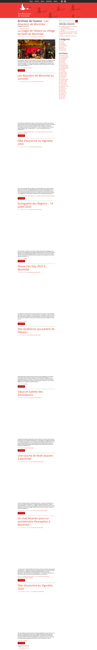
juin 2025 (62, 61)
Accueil (31, 1)
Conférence (63, 44)
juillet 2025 (63, 60)
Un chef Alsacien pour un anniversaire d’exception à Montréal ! (34, 521)
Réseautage (31, 448)
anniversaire (46, 576)
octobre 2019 (63, 82)
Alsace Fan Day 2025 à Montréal (31, 267)
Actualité (29, 68)
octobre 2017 (63, 89)
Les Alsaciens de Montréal (33, 22)
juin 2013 (62, 98)
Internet (62, 47)
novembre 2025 (64, 57)
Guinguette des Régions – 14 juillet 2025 (35, 205)
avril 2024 (62, 71)
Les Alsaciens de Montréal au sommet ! (36, 77)
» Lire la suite (21, 70)
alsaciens (43, 132)
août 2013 (62, 97)
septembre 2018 (64, 86)
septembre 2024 (64, 68)
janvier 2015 (63, 91)
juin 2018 (62, 87)
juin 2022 (62, 78)
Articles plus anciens (23, 28)
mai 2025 (62, 62)
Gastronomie (30, 132)
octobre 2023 (63, 73)
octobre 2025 (63, 58)
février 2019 (63, 83)
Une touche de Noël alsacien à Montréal (35, 457)
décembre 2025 (64, 55)
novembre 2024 (64, 67)
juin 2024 (62, 69)
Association (49, 1)
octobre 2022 (63, 76)
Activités (37, 1)
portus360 (25, 133)
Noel (42, 510)
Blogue (42, 1)
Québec (53, 196)
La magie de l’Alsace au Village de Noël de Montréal (36, 32)
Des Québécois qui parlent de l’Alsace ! (36, 330)
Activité (25, 68)
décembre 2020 (64, 79)
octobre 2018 (63, 85)
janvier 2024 (63, 72)
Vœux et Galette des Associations (30, 393)
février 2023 (63, 75)
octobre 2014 (63, 93)
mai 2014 (62, 94)
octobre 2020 (63, 80)
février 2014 (63, 96)
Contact (55, 1)
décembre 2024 (64, 65)
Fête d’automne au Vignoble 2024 (35, 587)
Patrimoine (63, 48)
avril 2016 (62, 90)
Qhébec (31, 578)
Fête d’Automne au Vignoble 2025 (35, 142)
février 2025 (63, 64)
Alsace (39, 132)
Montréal (20, 133)
